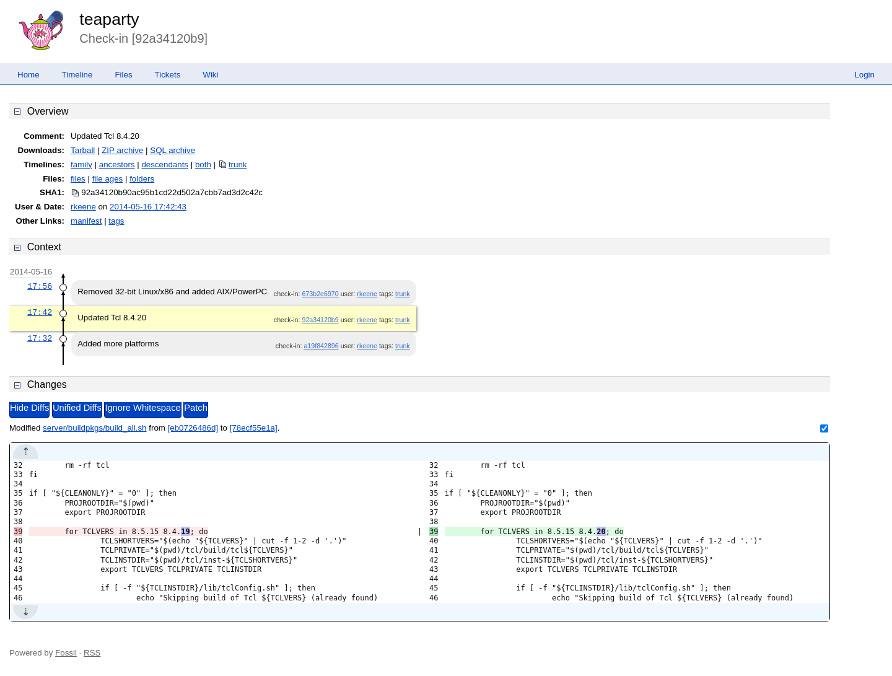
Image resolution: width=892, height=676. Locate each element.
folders (141, 178)
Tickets (168, 74)
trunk (238, 164)
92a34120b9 (320, 319)
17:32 (39, 338)
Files (123, 74)
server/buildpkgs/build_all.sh (94, 427)
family (81, 164)
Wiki (210, 74)
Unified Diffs (77, 408)
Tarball (83, 150)
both (203, 164)
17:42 (39, 312)
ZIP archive (122, 150)
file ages (107, 178)
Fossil (66, 652)
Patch (195, 408)
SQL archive (172, 150)
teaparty (109, 19)
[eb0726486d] (193, 427)
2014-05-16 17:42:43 (148, 206)
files (78, 178)
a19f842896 (321, 345)
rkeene (83, 206)
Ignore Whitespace (142, 408)
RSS (92, 652)
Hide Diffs (29, 408)
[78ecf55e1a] (254, 427)
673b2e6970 (320, 293)
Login (864, 74)
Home (28, 74)
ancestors (117, 164)
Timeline (77, 74)
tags (116, 221)
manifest (86, 221)
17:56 (39, 286)
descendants (164, 164)
